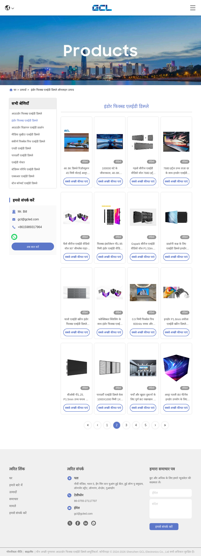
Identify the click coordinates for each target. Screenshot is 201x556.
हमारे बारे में (16, 485)
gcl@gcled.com (28, 219)
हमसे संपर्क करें (18, 513)
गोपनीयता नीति (14, 551)
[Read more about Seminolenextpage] (87, 425)
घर (15, 89)
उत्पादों (23, 89)
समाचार (13, 499)
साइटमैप (29, 551)
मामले (12, 506)
